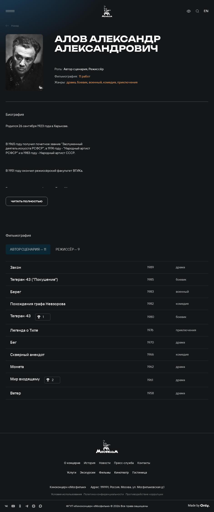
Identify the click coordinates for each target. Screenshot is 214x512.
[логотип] (107, 11)
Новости (104, 463)
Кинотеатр (121, 472)
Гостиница (139, 472)
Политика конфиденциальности (104, 494)
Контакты (143, 463)
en (206, 11)
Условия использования (66, 494)
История (89, 463)
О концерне (72, 463)
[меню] (10, 11)
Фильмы (105, 472)
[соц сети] (6, 506)
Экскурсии (87, 472)
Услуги (71, 472)
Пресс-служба (124, 463)
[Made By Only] (198, 505)
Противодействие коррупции (144, 494)
